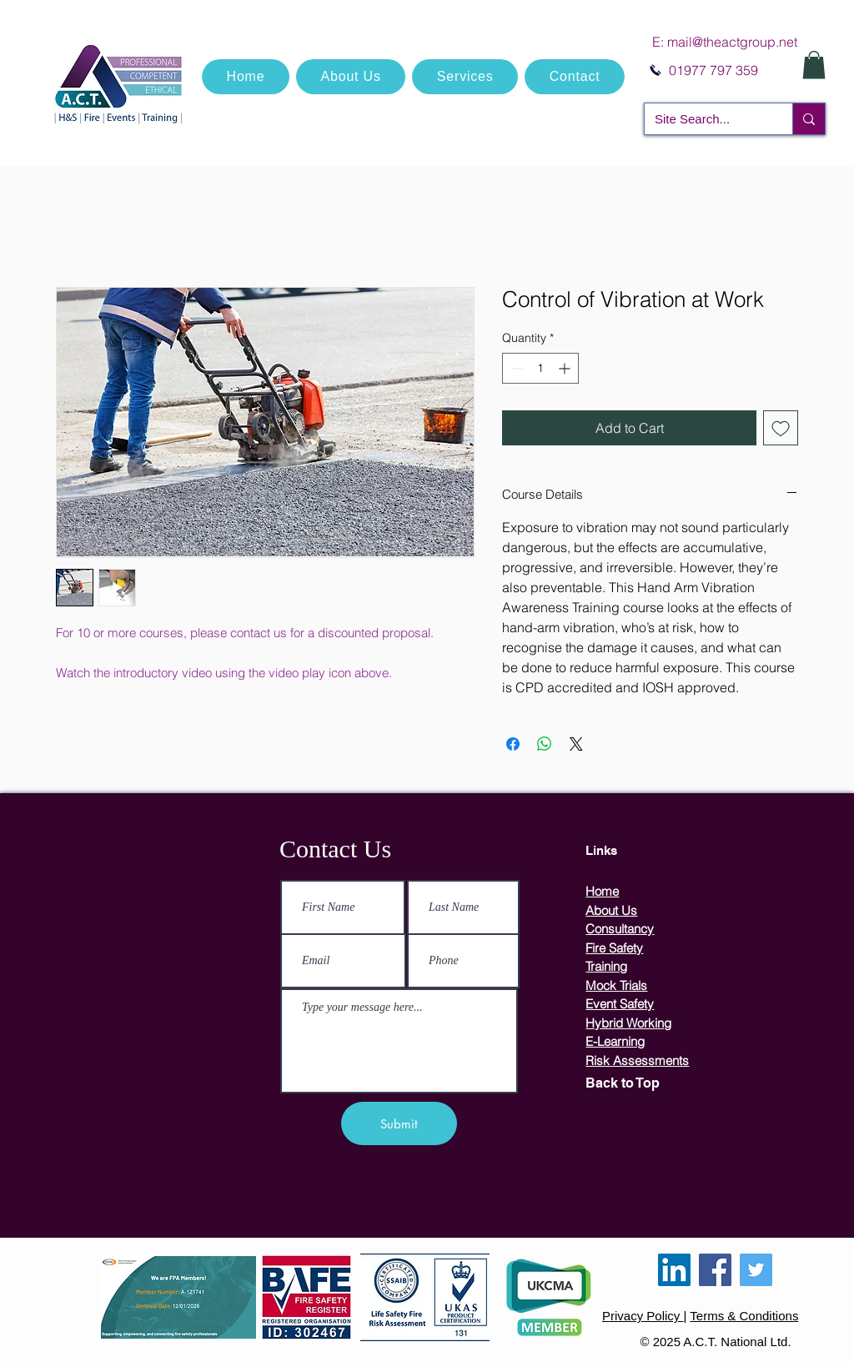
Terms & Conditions (744, 1316)
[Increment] (565, 368)
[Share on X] (576, 744)
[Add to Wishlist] (780, 427)
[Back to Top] (650, 1083)
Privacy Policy (643, 1316)
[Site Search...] (706, 118)
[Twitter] (756, 1270)
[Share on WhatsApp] (545, 744)
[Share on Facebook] (513, 744)
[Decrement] (515, 368)
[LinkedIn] (674, 1270)
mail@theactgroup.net (732, 41)
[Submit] (399, 1123)
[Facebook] (715, 1270)
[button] (814, 64)
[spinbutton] (540, 368)
